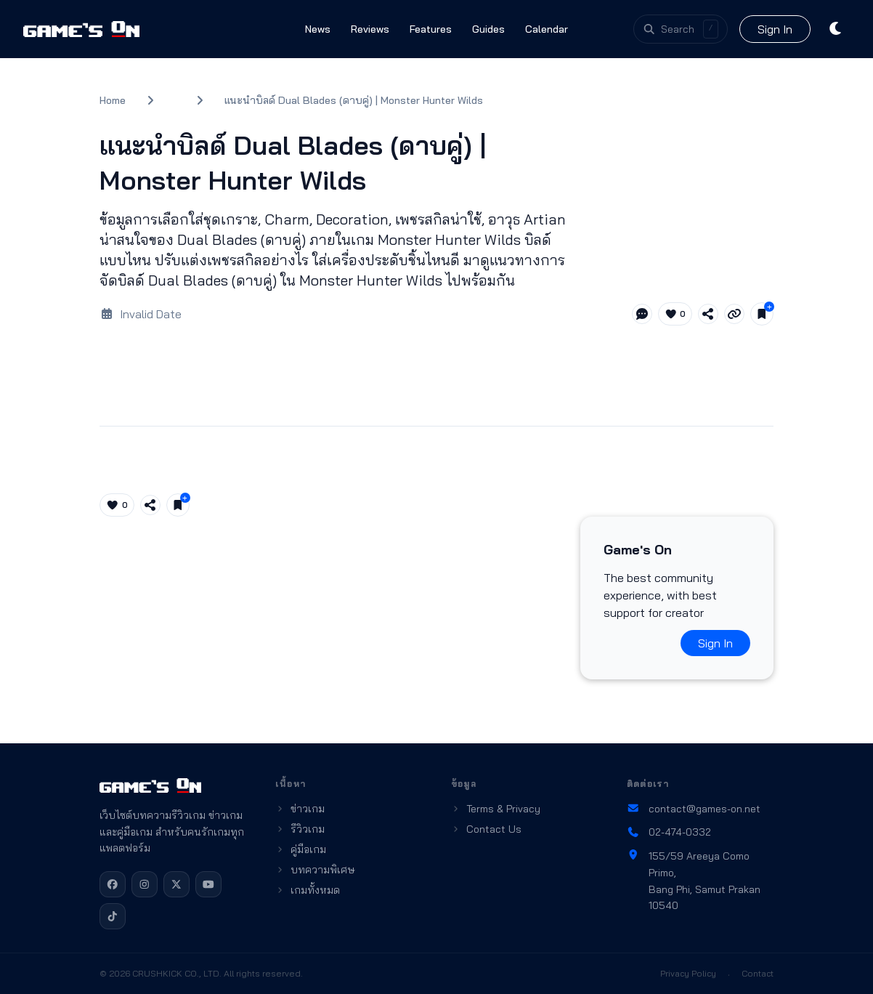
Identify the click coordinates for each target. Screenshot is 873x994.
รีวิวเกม (300, 829)
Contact (757, 973)
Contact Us (486, 829)
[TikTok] (113, 916)
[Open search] (680, 29)
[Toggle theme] (836, 29)
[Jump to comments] (642, 314)
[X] (176, 884)
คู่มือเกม (300, 849)
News (317, 29)
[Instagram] (144, 884)
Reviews (370, 29)
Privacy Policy (688, 973)
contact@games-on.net (693, 808)
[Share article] (708, 314)
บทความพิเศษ (315, 869)
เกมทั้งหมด (307, 890)
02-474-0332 (669, 832)
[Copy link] (734, 314)
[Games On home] (81, 29)
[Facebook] (113, 884)
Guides (488, 29)
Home (113, 100)
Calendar (546, 29)
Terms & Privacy (495, 808)
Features (431, 29)
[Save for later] (761, 314)
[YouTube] (208, 884)
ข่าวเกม (300, 808)
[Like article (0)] (675, 314)
